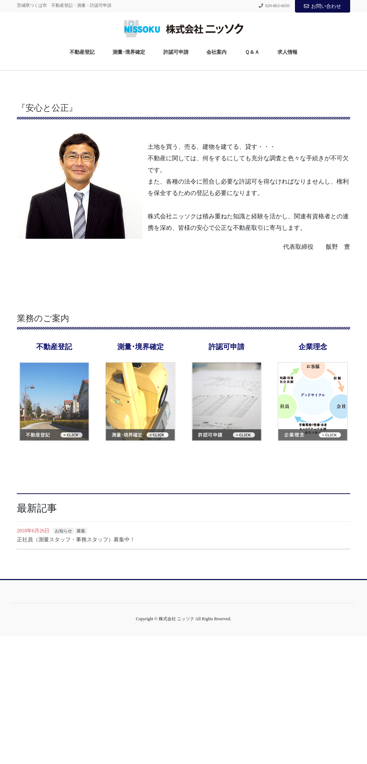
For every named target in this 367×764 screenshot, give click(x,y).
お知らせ (63, 658)
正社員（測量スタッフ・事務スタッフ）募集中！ (76, 667)
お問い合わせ (322, 6)
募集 (81, 658)
